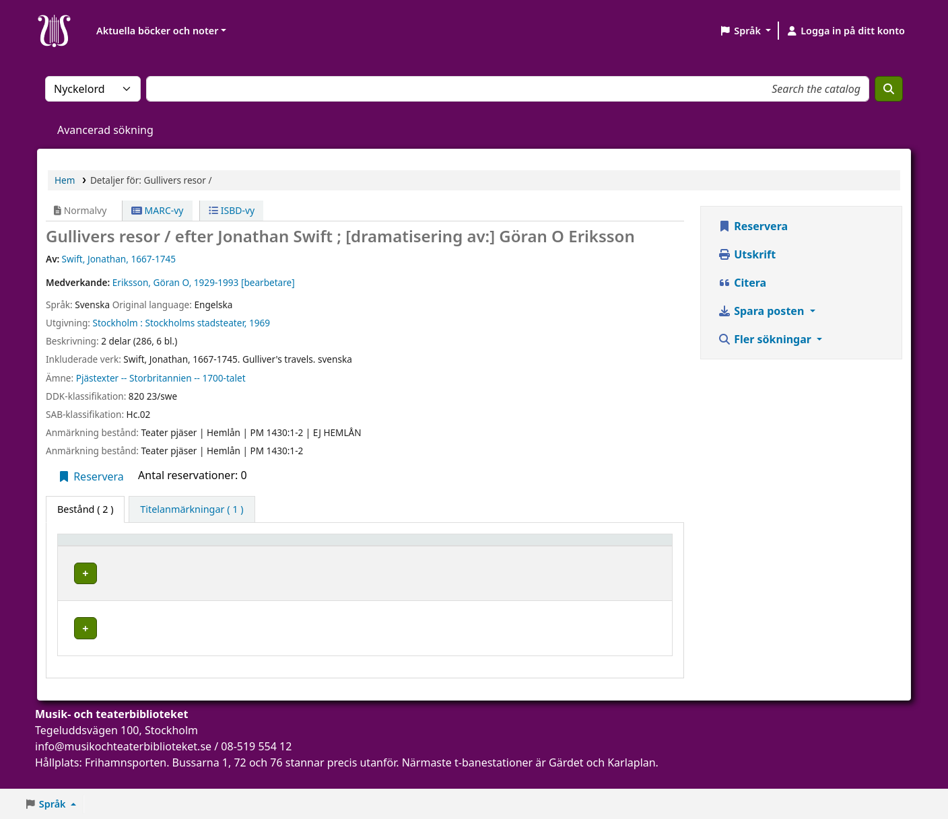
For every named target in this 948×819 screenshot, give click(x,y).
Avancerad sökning (105, 129)
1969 (259, 322)
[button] (745, 31)
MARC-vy (157, 210)
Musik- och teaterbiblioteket (210, 578)
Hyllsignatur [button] (405, 546)
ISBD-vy (232, 210)
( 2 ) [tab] (85, 509)
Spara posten (762, 311)
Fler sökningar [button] (766, 339)
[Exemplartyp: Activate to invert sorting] (112, 546)
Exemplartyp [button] (94, 546)
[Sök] (889, 89)
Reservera (90, 476)
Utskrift (747, 254)
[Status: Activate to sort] (574, 546)
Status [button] (495, 546)
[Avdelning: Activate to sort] (332, 546)
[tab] (192, 509)
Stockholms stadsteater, (195, 322)
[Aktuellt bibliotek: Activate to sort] (231, 546)
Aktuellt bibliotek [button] (214, 546)
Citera (742, 282)
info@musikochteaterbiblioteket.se (123, 764)
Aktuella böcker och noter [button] (157, 30)
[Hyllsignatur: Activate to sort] (422, 546)
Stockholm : (117, 322)
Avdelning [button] (324, 546)
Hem (65, 180)
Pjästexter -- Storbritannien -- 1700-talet (161, 377)
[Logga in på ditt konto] (845, 31)
